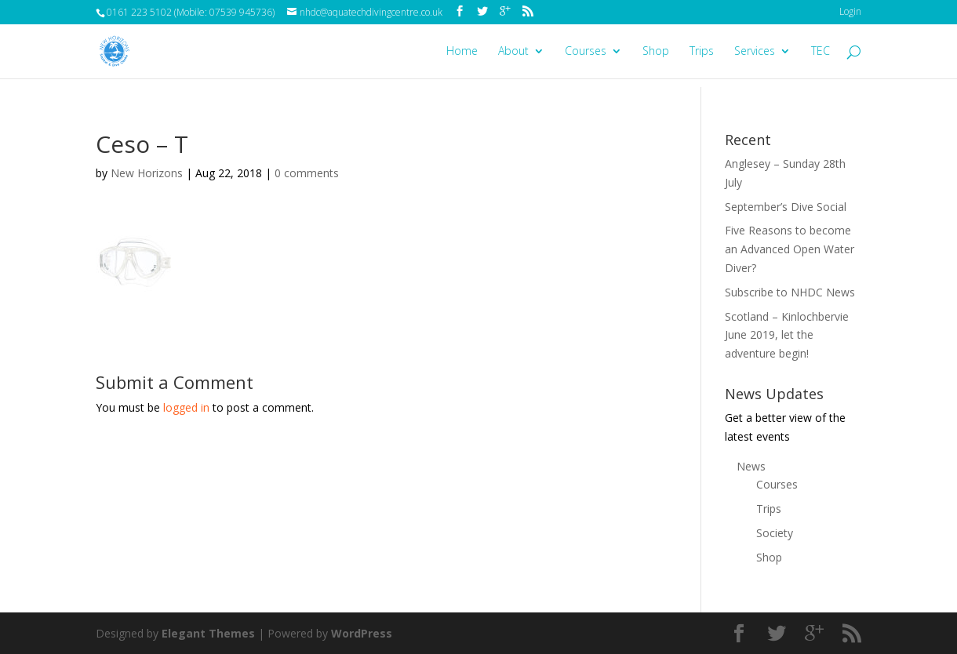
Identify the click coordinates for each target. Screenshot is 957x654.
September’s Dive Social (785, 206)
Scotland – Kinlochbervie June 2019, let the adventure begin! (787, 335)
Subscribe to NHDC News (790, 292)
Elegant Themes (208, 633)
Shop (655, 51)
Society (774, 532)
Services (754, 51)
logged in (186, 407)
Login (850, 11)
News (751, 466)
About (513, 51)
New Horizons (147, 172)
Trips (702, 51)
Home (462, 51)
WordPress (361, 633)
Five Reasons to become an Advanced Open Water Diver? (789, 249)
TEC (820, 51)
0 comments (307, 172)
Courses (585, 51)
